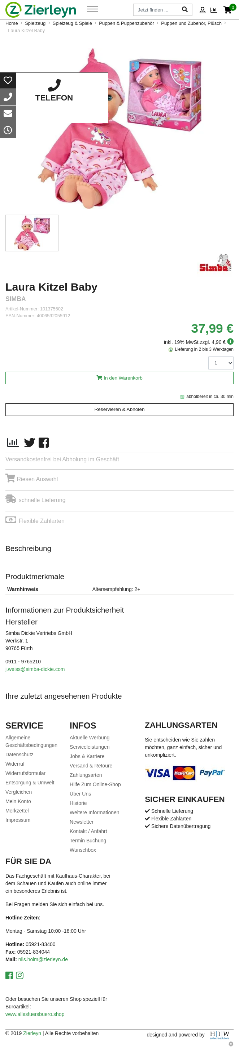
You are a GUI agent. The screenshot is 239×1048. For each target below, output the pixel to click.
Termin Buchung (88, 840)
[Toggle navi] (92, 9)
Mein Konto (18, 801)
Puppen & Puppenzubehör (126, 23)
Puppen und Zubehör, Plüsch (191, 23)
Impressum (17, 820)
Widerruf (15, 764)
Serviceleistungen (90, 747)
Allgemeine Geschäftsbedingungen (31, 741)
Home (11, 23)
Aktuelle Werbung (89, 737)
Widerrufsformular (25, 773)
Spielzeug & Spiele (72, 23)
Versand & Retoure (91, 766)
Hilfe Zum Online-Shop (95, 784)
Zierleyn (32, 1033)
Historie (78, 803)
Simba (15, 299)
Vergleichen (18, 792)
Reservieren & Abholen (119, 409)
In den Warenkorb (123, 378)
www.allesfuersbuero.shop (34, 1014)
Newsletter (82, 822)
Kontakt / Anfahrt (88, 831)
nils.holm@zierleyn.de (43, 959)
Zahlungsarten (86, 775)
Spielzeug (35, 23)
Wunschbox (83, 850)
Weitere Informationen (94, 812)
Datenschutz (19, 754)
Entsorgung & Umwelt (29, 782)
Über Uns (80, 794)
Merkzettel (17, 811)
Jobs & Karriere (87, 756)
